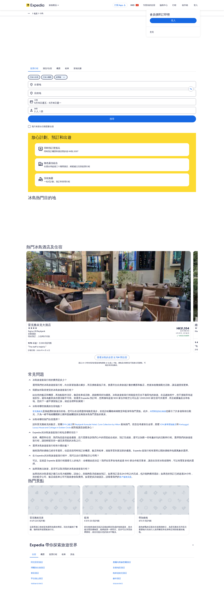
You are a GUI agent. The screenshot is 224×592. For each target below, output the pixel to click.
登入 (196, 5)
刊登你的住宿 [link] (31, 532)
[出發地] (49, 88)
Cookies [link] (118, 528)
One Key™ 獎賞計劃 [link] (78, 560)
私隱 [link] (116, 523)
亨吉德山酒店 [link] (37, 469)
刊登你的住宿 (155, 5)
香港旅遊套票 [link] (76, 537)
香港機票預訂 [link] (76, 542)
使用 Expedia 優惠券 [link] (167, 542)
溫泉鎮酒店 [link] (118, 475)
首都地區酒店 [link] (119, 458)
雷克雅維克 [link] (38, 302)
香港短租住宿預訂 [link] (77, 532)
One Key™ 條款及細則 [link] (123, 537)
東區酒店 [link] (35, 464)
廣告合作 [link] (29, 542)
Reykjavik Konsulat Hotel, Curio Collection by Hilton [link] (97, 315)
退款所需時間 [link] (164, 537)
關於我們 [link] (29, 523)
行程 (180, 5)
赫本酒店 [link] (117, 469)
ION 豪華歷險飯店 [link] (168, 315)
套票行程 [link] (44, 14)
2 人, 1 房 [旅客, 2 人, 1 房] (165, 89)
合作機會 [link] (29, 537)
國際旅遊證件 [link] (164, 546)
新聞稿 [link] (28, 551)
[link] (173, 32)
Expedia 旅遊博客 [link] (77, 555)
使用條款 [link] (118, 532)
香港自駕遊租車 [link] (77, 546)
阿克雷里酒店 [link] (37, 453)
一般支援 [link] (162, 523)
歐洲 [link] (52, 14)
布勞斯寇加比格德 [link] (158, 302)
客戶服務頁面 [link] (125, 367)
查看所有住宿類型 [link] (77, 551)
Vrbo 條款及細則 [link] (121, 542)
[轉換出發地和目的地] (68, 88)
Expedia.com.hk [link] (32, 14)
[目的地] (88, 88)
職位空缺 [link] (29, 528)
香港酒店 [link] (74, 528)
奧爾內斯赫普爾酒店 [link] (122, 453)
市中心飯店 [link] (67, 315)
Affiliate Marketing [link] (33, 546)
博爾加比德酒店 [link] (38, 458)
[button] (112, 436)
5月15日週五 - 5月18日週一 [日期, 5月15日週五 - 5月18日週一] (127, 89)
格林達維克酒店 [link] (120, 464)
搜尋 (188, 88)
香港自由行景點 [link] (77, 523)
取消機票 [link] (162, 528)
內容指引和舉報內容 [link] (122, 546)
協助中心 (170, 5)
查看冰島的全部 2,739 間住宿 (112, 248)
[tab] (90, 72)
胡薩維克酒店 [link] (37, 475)
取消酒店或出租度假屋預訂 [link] (169, 532)
